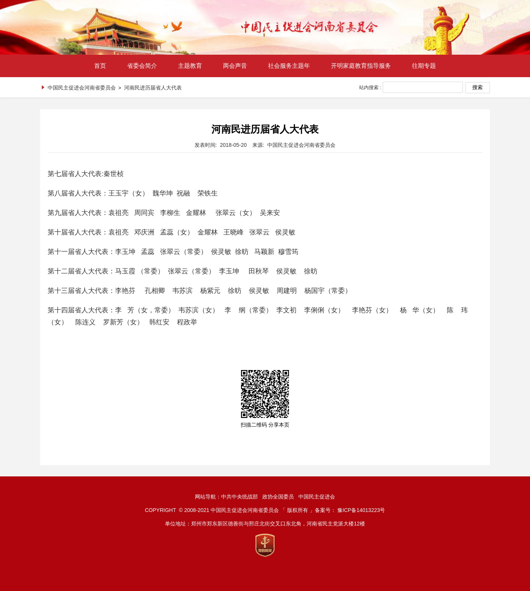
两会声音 (235, 66)
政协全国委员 (278, 497)
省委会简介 (142, 66)
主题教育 (190, 66)
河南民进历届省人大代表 (153, 88)
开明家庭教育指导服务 (361, 66)
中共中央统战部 (239, 497)
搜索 (477, 87)
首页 (100, 66)
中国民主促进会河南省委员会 (82, 88)
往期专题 (424, 66)
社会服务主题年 (289, 66)
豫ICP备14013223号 (361, 510)
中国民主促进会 (316, 497)
